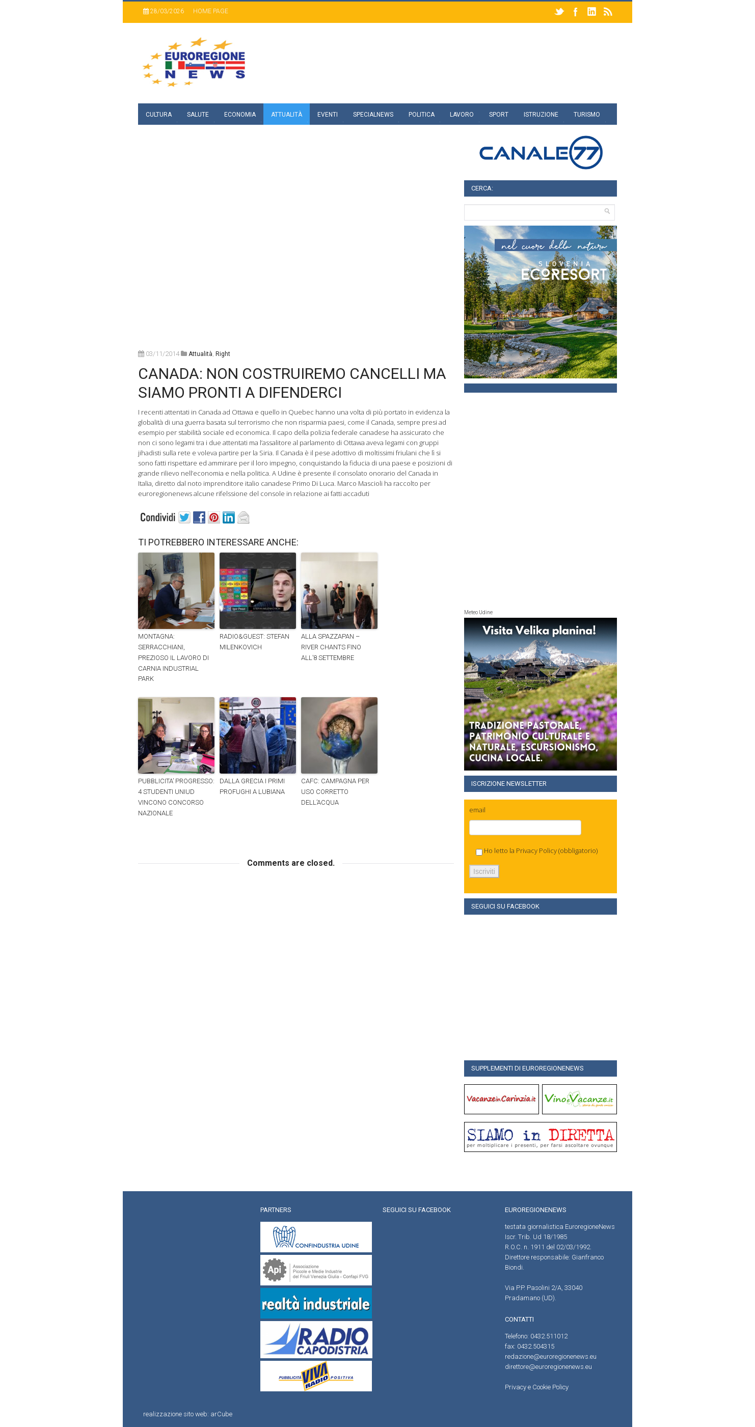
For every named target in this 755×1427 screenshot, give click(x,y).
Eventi (327, 114)
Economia (240, 114)
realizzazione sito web (175, 1414)
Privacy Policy (536, 850)
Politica (422, 114)
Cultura (159, 114)
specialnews (373, 114)
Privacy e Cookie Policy (537, 1387)
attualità (200, 354)
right (222, 354)
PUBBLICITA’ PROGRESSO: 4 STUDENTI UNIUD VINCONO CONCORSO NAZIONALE (176, 796)
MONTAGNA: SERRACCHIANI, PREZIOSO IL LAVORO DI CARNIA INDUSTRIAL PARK (173, 657)
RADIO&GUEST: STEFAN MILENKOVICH (254, 642)
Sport (498, 114)
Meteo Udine (478, 612)
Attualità (286, 114)
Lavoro (462, 114)
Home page (210, 11)
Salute (198, 114)
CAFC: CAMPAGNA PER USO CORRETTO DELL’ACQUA (335, 791)
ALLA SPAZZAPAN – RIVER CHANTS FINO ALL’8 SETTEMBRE (331, 647)
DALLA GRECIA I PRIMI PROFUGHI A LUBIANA (252, 786)
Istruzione (541, 114)
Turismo (587, 114)
